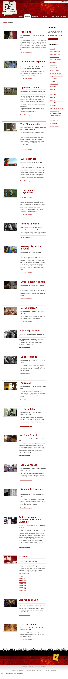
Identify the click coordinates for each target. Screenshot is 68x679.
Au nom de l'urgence (55, 51)
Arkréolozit (52, 49)
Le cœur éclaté (53, 65)
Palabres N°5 (22, 585)
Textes (52, 16)
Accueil (21, 16)
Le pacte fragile (53, 67)
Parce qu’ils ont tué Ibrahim (56, 108)
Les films (27, 16)
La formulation (53, 62)
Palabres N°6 (22, 587)
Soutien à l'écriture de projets (33, 670)
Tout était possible (54, 126)
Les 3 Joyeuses (53, 78)
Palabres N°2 (22, 580)
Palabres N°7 (22, 588)
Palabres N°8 (22, 590)
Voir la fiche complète (26, 52)
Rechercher (64, 1)
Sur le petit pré (53, 123)
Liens (57, 16)
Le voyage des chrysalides (56, 76)
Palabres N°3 (22, 582)
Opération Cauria (54, 84)
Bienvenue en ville (54, 57)
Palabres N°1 (22, 578)
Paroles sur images (54, 111)
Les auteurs (35, 16)
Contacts (63, 16)
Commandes (46, 670)
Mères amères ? (54, 81)
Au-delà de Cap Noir (55, 54)
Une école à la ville (54, 128)
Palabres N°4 (22, 583)
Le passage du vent (55, 70)
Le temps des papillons (55, 73)
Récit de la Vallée (54, 120)
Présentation (20, 670)
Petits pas (52, 118)
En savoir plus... (52, 39)
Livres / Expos (44, 16)
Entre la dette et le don (55, 59)
